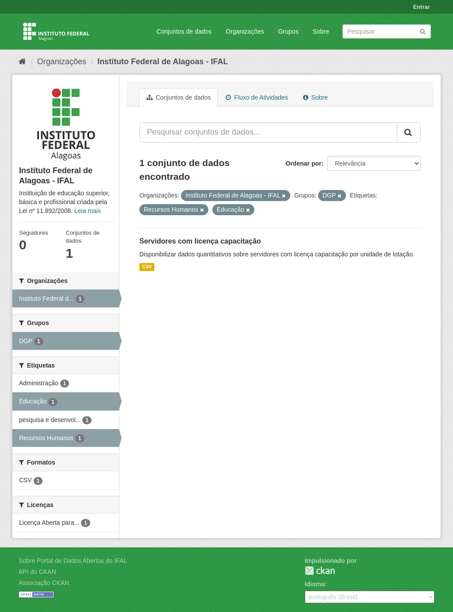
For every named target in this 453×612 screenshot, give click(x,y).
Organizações (245, 31)
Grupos (288, 31)
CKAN (320, 570)
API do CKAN (37, 571)
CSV (147, 267)
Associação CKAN (44, 582)
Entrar (421, 7)
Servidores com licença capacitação (200, 241)
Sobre (321, 31)
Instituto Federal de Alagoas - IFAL (162, 61)
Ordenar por (304, 163)
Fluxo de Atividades (257, 97)
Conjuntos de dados (184, 31)
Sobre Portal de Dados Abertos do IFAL (73, 560)
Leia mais (87, 210)
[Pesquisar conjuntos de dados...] (268, 132)
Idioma (315, 584)
